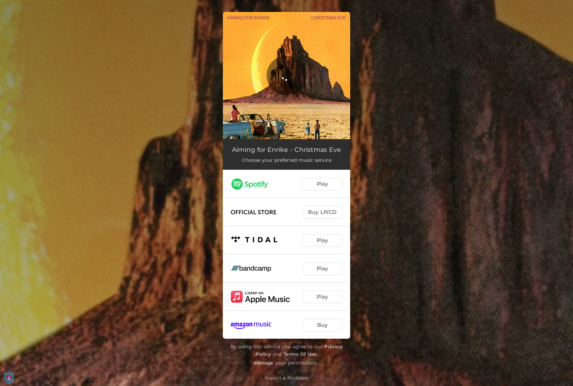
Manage (263, 363)
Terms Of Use (300, 354)
